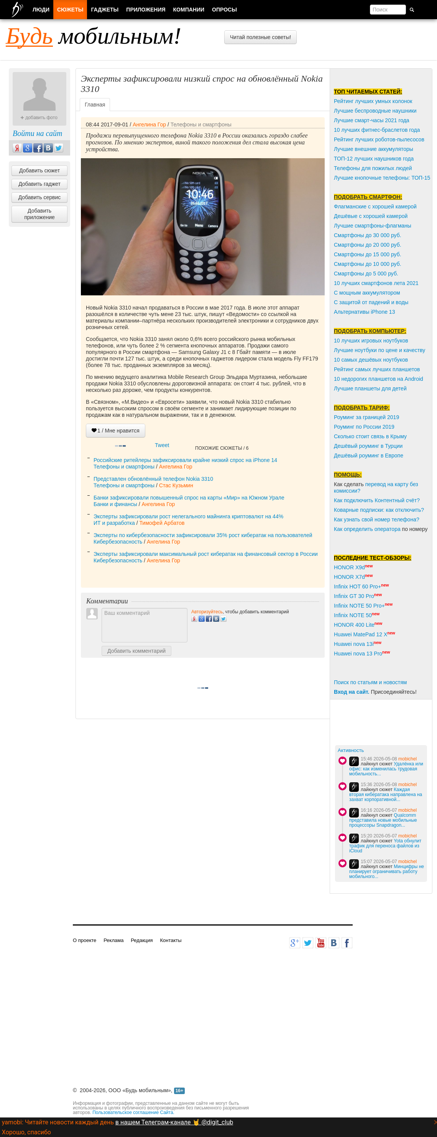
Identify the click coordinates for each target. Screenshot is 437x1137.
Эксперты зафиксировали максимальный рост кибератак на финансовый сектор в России (206, 554)
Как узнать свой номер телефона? (376, 519)
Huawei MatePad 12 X (360, 634)
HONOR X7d (349, 577)
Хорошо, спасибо (26, 1132)
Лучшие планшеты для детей (370, 388)
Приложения (145, 10)
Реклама (113, 940)
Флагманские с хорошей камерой (375, 206)
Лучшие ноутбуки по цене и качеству (379, 350)
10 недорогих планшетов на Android (378, 379)
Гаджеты (104, 10)
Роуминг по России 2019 (364, 427)
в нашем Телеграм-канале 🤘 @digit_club (174, 1122)
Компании (189, 10)
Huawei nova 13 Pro (358, 653)
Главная (95, 105)
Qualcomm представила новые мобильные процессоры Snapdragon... (383, 820)
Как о (340, 529)
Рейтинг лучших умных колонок (373, 101)
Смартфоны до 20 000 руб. (367, 245)
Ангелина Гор (149, 124)
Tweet (162, 445)
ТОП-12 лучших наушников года (374, 159)
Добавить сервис (39, 197)
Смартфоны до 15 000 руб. (367, 254)
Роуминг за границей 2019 (366, 417)
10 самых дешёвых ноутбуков (371, 360)
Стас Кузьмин (176, 485)
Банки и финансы (115, 504)
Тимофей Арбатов (161, 523)
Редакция (142, 940)
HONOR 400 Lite (354, 625)
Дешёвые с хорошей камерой (370, 216)
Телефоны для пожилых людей (373, 168)
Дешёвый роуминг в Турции (368, 446)
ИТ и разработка (114, 523)
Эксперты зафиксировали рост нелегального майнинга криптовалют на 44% (188, 516)
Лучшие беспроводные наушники (375, 111)
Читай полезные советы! (260, 37)
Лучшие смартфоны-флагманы (372, 226)
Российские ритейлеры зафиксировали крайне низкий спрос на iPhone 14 (185, 460)
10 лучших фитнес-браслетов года (377, 130)
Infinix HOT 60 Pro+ (357, 586)
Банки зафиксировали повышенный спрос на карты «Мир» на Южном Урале (189, 498)
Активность (351, 750)
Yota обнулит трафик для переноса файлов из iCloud (385, 846)
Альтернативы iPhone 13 (364, 312)
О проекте (84, 940)
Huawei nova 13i (354, 644)
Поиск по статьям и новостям (370, 682)
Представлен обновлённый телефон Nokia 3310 (153, 479)
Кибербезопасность (118, 542)
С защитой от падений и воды (371, 302)
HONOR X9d (349, 567)
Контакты (170, 940)
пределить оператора (374, 529)
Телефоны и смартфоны (201, 124)
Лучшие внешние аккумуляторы (373, 149)
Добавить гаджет (39, 184)
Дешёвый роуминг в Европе (368, 455)
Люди (41, 10)
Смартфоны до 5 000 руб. (366, 273)
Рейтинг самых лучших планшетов (377, 369)
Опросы (224, 10)
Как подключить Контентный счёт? (377, 500)
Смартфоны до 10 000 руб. (367, 264)
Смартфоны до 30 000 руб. (367, 235)
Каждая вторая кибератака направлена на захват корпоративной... (385, 794)
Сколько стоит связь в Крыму (370, 436)
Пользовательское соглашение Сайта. (133, 1112)
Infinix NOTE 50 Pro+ (359, 606)
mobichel (407, 759)
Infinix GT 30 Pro (354, 596)
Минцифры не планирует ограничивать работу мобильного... (386, 871)
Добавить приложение (39, 214)
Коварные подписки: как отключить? (379, 510)
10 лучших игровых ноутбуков (371, 340)
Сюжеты (70, 10)
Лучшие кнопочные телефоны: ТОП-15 (382, 178)
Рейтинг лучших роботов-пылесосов (379, 139)
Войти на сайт (37, 133)
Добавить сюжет (39, 170)
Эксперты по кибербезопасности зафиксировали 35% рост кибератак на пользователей (203, 535)
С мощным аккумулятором (367, 293)
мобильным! (93, 35)
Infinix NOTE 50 (353, 615)
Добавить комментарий (136, 651)
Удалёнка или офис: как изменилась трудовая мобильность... (386, 769)
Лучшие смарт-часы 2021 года (371, 120)
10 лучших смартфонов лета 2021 (376, 283)
